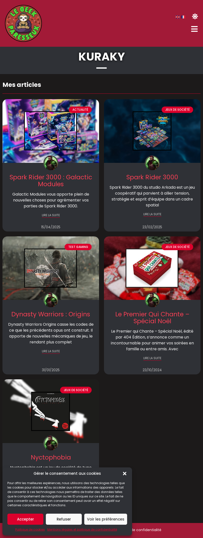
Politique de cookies (30, 529)
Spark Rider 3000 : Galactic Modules (51, 180)
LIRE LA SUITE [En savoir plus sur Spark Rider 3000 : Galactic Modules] (51, 215)
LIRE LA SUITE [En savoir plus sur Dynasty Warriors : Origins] (51, 351)
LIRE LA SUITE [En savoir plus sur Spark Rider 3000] (152, 214)
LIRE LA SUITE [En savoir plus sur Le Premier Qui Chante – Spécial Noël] (152, 358)
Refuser (64, 519)
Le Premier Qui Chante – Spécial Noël (152, 317)
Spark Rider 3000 (152, 177)
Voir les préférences (105, 519)
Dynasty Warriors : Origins (50, 314)
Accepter (25, 519)
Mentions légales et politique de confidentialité (82, 529)
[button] (124, 473)
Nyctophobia (51, 457)
